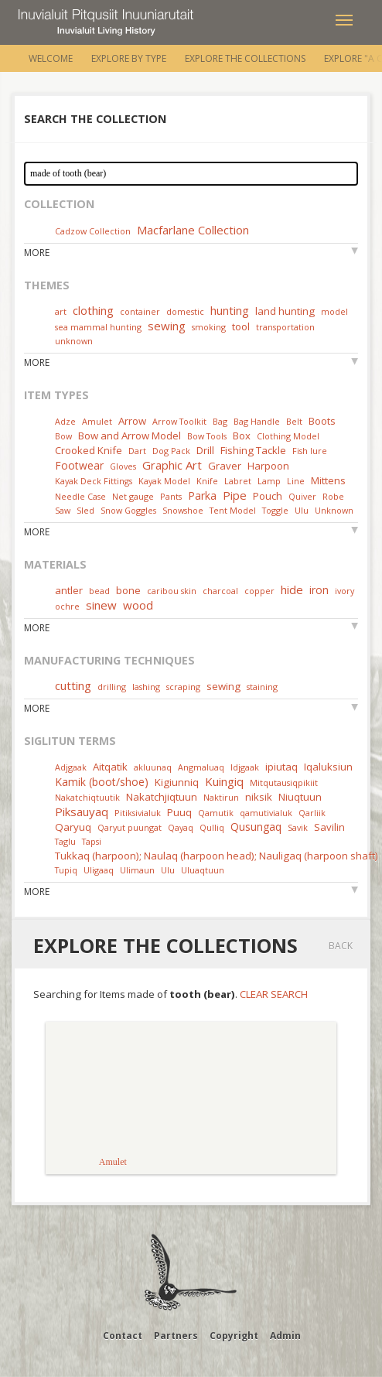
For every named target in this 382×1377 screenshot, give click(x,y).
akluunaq (153, 767)
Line (296, 481)
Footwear (79, 465)
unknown (74, 341)
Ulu (302, 510)
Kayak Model (164, 481)
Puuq (179, 812)
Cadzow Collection (93, 231)
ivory (344, 590)
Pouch (267, 496)
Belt (294, 421)
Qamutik (216, 812)
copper (259, 590)
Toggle (275, 510)
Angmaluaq (201, 767)
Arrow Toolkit (179, 421)
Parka (202, 495)
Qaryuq (73, 827)
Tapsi (91, 841)
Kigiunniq (177, 782)
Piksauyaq (81, 811)
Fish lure (309, 450)
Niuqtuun (300, 797)
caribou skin (171, 590)
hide (292, 589)
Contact (122, 1335)
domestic (185, 311)
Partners (176, 1335)
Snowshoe (182, 510)
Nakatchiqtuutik (87, 797)
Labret (237, 481)
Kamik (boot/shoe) (101, 781)
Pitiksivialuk (137, 812)
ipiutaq (281, 767)
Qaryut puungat (129, 827)
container (140, 311)
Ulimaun (137, 870)
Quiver (302, 496)
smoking (209, 327)
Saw (62, 510)
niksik (258, 797)
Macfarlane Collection (193, 229)
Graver (224, 466)
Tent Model (233, 510)
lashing (146, 686)
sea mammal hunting (98, 327)
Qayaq (180, 827)
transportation (285, 327)
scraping (183, 686)
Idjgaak (244, 767)
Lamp (269, 481)
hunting (229, 310)
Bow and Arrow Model (129, 435)
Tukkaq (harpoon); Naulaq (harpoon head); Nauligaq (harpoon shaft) (216, 856)
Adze (65, 421)
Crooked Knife (88, 450)
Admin (285, 1335)
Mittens (328, 480)
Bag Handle (257, 421)
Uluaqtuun (202, 870)
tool (241, 326)
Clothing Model (288, 436)
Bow (63, 436)
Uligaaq (99, 870)
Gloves (123, 466)
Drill (205, 450)
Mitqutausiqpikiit (284, 782)
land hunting (285, 311)
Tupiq (66, 870)
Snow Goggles (128, 510)
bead (99, 590)
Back (341, 945)
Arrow (132, 421)
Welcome (51, 58)
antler (69, 590)
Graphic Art (172, 465)
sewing (167, 325)
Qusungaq (255, 826)
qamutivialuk (266, 812)
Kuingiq (224, 781)
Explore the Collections (245, 58)
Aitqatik (110, 767)
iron (319, 590)
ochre (67, 606)
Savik (298, 827)
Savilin (329, 827)
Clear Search (274, 994)
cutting (73, 685)
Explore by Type (128, 58)
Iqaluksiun (328, 767)
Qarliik (312, 812)
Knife (207, 481)
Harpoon (268, 466)
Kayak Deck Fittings (93, 481)
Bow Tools (207, 436)
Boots (322, 421)
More (36, 252)
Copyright (234, 1335)
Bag (220, 421)
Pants (171, 496)
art (61, 311)
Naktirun (221, 797)
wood (138, 605)
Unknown (334, 510)
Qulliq (212, 827)
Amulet (97, 421)
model (334, 311)
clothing (93, 310)
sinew (101, 605)
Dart (137, 450)
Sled (85, 510)
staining (262, 686)
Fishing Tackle (253, 450)
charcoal (220, 590)
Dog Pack (172, 450)
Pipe (235, 495)
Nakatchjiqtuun (161, 797)
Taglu (65, 841)
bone (128, 590)
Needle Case (80, 496)
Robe (333, 496)
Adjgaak (71, 767)
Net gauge (133, 496)
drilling (111, 686)
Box (242, 435)
